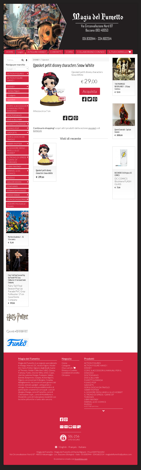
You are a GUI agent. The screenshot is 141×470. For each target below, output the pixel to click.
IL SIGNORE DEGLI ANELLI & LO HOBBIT (16, 150)
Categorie (66, 365)
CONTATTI (56, 51)
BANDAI (37, 130)
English (63, 447)
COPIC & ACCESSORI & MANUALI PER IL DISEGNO (17, 108)
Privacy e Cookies (69, 370)
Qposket (45, 60)
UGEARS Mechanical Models (16, 204)
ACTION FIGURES (15, 73)
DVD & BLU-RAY (14, 119)
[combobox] (17, 68)
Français (73, 447)
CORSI (69, 51)
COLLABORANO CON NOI (90, 51)
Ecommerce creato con (70, 459)
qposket (92, 128)
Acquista (90, 91)
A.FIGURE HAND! (37, 51)
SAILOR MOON (14, 182)
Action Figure (14, 91)
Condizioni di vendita (70, 372)
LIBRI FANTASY (14, 166)
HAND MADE (13, 195)
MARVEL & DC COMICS (13, 172)
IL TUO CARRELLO (120, 51)
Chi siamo (66, 375)
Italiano (82, 447)
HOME (9, 51)
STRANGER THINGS (16, 190)
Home (64, 363)
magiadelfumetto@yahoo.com (119, 454)
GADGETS (12, 132)
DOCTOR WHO (14, 115)
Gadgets (11, 95)
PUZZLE (11, 177)
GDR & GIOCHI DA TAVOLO (15, 138)
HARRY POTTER (14, 143)
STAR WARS (12, 186)
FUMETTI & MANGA (16, 124)
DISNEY (36, 60)
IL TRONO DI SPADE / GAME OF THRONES (16, 159)
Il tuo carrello (69, 368)
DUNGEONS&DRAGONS (18, 199)
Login (20, 51)
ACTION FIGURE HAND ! (15, 79)
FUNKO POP (13, 128)
